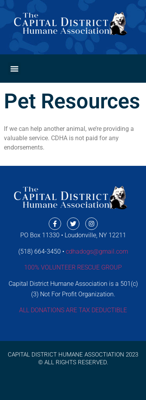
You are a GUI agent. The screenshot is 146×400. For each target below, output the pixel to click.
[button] (14, 68)
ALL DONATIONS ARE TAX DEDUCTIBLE (73, 310)
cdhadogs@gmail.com (97, 251)
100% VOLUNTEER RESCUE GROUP (73, 267)
